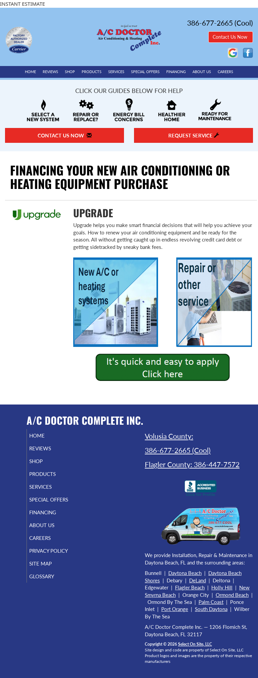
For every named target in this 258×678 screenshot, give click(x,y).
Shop (70, 72)
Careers (225, 72)
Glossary (49, 588)
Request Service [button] (193, 135)
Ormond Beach (232, 595)
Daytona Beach (185, 573)
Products (91, 72)
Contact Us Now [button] (231, 37)
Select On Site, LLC (195, 644)
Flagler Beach (190, 587)
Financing (176, 72)
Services (116, 72)
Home (30, 72)
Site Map (48, 576)
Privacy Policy (42, 560)
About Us (201, 72)
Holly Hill (221, 587)
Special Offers (145, 72)
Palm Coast (211, 602)
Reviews (50, 72)
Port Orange (174, 609)
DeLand (197, 580)
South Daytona (211, 609)
